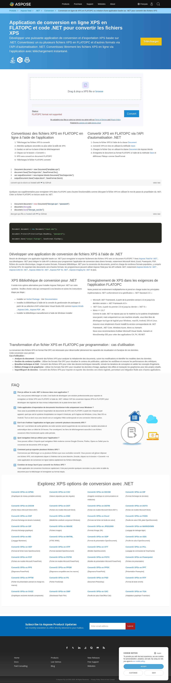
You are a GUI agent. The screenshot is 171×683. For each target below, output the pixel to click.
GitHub (48, 183)
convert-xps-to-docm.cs (21, 183)
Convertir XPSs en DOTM (99, 506)
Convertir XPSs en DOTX (137, 506)
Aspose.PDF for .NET (59, 270)
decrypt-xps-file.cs (18, 214)
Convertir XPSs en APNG (22, 492)
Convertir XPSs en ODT (21, 547)
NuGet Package (33, 299)
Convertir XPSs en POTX (98, 557)
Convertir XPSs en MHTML (61, 537)
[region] (85, 174)
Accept (143, 666)
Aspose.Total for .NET (148, 259)
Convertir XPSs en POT (21, 557)
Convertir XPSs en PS (59, 578)
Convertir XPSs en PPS (21, 567)
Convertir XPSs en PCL (136, 547)
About (112, 4)
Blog (53, 666)
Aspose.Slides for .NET (38, 270)
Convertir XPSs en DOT (59, 506)
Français (142, 4)
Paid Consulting (20, 666)
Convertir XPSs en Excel (98, 516)
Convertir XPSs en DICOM (99, 492)
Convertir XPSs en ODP (98, 537)
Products (65, 4)
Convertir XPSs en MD (21, 537)
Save (133, 146)
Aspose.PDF (35, 310)
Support (90, 4)
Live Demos (56, 662)
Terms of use (105, 679)
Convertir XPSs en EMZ (59, 516)
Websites (101, 4)
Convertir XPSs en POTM (60, 557)
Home (16, 657)
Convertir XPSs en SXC (98, 591)
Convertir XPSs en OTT (98, 547)
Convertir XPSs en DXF (21, 516)
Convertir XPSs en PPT (136, 567)
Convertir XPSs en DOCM (22, 506)
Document (132, 142)
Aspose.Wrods (77, 306)
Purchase (78, 4)
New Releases (94, 657)
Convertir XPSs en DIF (135, 492)
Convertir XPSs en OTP (59, 547)
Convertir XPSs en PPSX (98, 567)
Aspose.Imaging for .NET (79, 270)
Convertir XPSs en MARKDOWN (140, 526)
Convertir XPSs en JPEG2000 (101, 526)
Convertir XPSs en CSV (59, 492)
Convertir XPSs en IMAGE (60, 526)
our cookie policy (139, 661)
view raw (156, 183)
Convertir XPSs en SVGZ (22, 591)
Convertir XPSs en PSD (98, 578)
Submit (130, 626)
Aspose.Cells (23, 310)
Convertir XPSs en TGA (136, 591)
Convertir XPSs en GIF (21, 526)
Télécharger (150, 41)
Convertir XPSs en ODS (136, 537)
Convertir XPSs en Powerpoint (139, 557)
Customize (133, 673)
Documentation (51, 299)
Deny (154, 673)
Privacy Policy (95, 679)
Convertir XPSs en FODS (137, 516)
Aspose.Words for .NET (146, 267)
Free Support (93, 662)
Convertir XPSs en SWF (59, 591)
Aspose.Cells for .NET (18, 270)
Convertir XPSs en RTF (136, 578)
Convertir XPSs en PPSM (60, 567)
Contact (112, 679)
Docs (16, 662)
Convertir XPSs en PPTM (22, 578)
